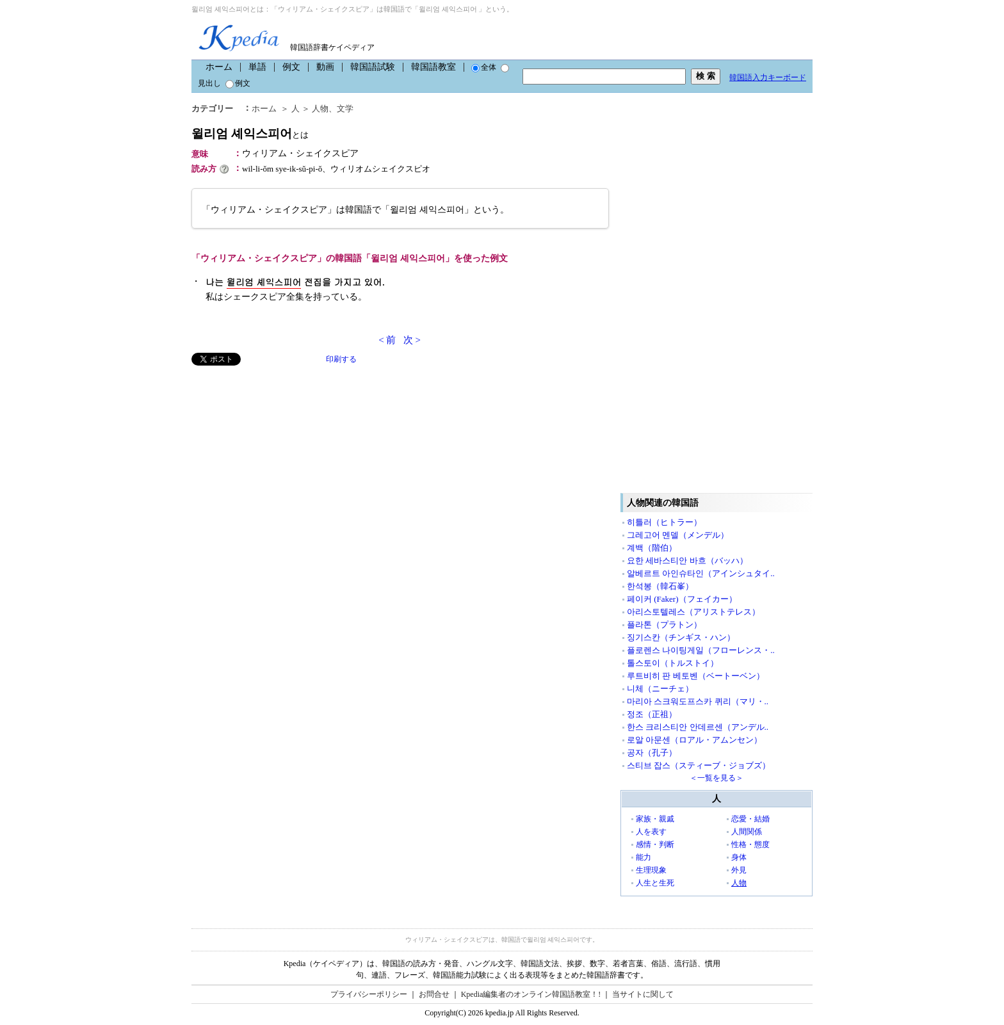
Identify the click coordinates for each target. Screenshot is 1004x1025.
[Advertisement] (287, 455)
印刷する (341, 359)
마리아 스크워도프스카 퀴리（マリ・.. (697, 701)
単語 (257, 67)
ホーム (219, 67)
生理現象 (651, 870)
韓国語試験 (372, 67)
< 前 (387, 340)
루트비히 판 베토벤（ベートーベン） (696, 676)
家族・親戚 (655, 818)
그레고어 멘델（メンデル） (678, 535)
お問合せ (434, 994)
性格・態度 (750, 844)
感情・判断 (655, 844)
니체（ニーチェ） (660, 688)
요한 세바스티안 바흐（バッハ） (687, 560)
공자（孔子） (652, 752)
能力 (643, 857)
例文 (291, 67)
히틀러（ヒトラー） (664, 522)
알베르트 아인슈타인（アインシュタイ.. (701, 573)
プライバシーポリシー (368, 994)
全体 (483, 67)
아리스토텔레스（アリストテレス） (693, 612)
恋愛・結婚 (750, 818)
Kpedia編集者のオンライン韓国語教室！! (531, 994)
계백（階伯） (652, 548)
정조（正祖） (652, 714)
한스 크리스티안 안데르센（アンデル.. (697, 727)
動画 (325, 67)
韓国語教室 (433, 67)
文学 (345, 108)
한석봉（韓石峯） (660, 586)
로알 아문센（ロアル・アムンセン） (694, 740)
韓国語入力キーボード (767, 77)
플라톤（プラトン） (664, 624)
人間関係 (746, 831)
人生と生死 (655, 882)
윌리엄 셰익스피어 (250, 133)
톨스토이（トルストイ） (672, 663)
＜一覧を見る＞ (716, 777)
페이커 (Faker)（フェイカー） (682, 599)
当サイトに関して (643, 994)
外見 (739, 870)
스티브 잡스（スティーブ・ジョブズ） (698, 765)
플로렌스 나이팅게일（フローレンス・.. (701, 650)
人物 (320, 108)
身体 (739, 857)
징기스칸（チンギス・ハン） (681, 637)
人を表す (651, 831)
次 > (412, 340)
